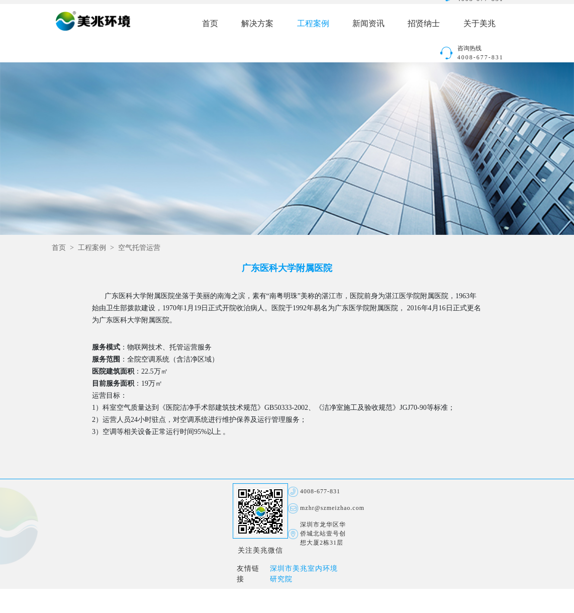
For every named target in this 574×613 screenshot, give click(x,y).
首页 (210, 24)
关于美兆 (479, 24)
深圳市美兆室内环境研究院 (304, 574)
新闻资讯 (368, 24)
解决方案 (257, 24)
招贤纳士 (424, 24)
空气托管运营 (139, 248)
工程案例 (313, 24)
